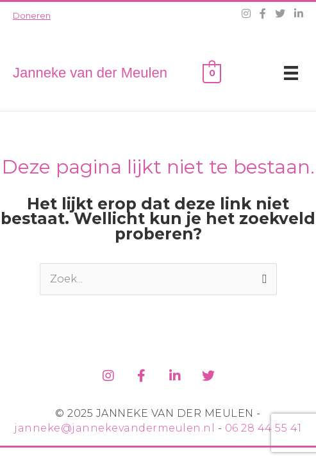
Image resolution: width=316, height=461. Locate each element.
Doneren (32, 15)
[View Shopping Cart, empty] (212, 72)
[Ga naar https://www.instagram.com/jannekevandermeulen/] (108, 373)
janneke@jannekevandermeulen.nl (114, 428)
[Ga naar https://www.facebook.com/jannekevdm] (141, 373)
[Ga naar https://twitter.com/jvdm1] (208, 373)
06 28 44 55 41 (263, 428)
